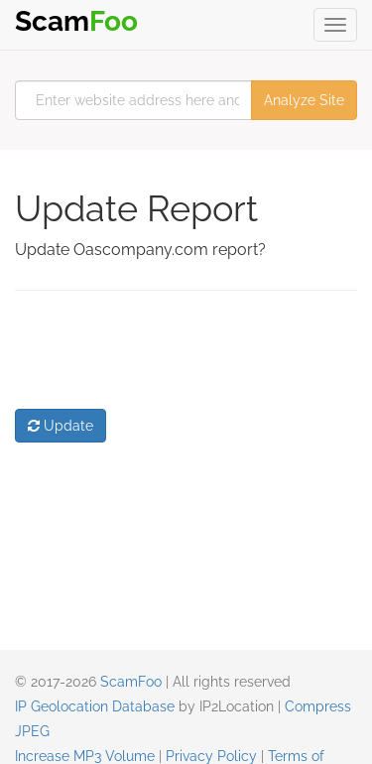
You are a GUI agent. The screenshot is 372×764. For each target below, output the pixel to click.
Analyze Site (304, 100)
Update (60, 426)
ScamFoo (131, 682)
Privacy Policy (211, 756)
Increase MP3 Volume (85, 756)
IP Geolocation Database (95, 706)
